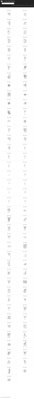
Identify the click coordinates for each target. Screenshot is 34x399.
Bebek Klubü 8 (25, 37)
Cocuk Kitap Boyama (9, 1)
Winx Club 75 (25, 340)
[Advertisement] (9, 389)
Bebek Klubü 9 (9, 46)
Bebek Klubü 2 (25, 10)
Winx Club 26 (25, 117)
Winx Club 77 (25, 349)
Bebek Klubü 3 (9, 19)
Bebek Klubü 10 (25, 46)
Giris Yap (31, 5)
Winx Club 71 (25, 322)
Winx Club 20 (25, 90)
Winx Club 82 (9, 376)
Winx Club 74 (9, 340)
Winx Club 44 (9, 206)
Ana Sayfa (13, 5)
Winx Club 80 (9, 367)
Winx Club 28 (25, 126)
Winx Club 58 (9, 269)
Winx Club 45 (25, 206)
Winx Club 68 (9, 313)
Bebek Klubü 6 (25, 28)
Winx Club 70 (9, 322)
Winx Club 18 (25, 81)
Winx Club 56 (9, 260)
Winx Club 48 (9, 224)
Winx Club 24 (25, 108)
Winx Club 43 (25, 197)
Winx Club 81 (25, 367)
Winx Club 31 (25, 144)
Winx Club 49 (25, 224)
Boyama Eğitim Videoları (20, 5)
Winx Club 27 (9, 126)
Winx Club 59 (25, 269)
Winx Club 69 (25, 313)
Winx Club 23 (9, 108)
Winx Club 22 (25, 99)
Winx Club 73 (25, 331)
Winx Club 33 (25, 153)
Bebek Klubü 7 (9, 37)
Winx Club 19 (9, 90)
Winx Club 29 (9, 135)
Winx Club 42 (9, 197)
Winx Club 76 (9, 349)
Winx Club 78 (9, 358)
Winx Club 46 (9, 215)
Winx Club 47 (25, 215)
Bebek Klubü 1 (9, 10)
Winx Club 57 (25, 260)
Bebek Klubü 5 (9, 28)
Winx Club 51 (25, 233)
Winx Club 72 (9, 331)
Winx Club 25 (9, 117)
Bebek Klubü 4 (25, 19)
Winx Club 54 (9, 251)
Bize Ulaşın (27, 5)
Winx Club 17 (9, 81)
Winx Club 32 (9, 153)
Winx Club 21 (9, 99)
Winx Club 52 (9, 242)
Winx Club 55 (25, 251)
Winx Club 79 (25, 358)
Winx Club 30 (25, 135)
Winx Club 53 (25, 242)
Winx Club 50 (9, 233)
